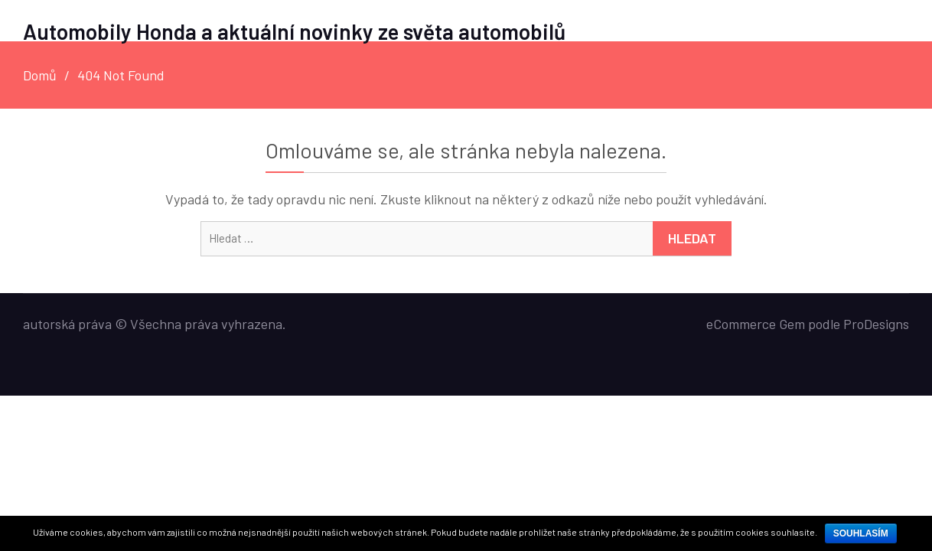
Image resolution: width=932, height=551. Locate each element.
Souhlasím (860, 533)
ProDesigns (876, 323)
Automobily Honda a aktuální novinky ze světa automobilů (294, 31)
